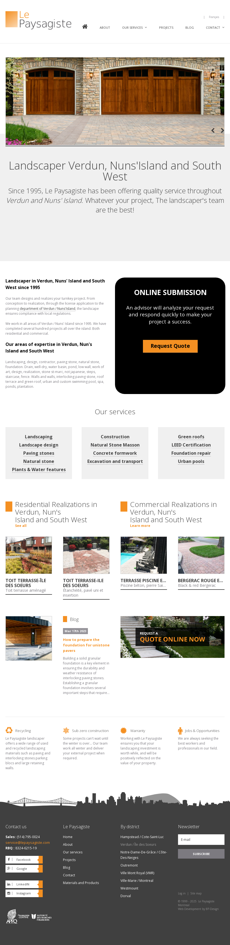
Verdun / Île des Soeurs (138, 844)
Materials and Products (81, 882)
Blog (189, 27)
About (105, 27)
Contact (213, 27)
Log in (182, 893)
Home (85, 27)
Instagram (23, 893)
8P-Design (212, 909)
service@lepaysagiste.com (27, 842)
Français (214, 17)
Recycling (23, 730)
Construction (115, 437)
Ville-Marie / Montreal (136, 880)
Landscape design (38, 445)
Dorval (125, 896)
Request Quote (170, 345)
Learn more (140, 525)
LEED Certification (191, 445)
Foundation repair (191, 453)
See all (21, 525)
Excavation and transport (115, 461)
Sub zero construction (90, 730)
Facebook (23, 860)
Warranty (137, 730)
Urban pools (191, 461)
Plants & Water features (39, 469)
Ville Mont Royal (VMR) (137, 873)
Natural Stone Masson (115, 445)
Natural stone (38, 461)
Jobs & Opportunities (202, 730)
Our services (132, 27)
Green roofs (191, 437)
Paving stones (38, 453)
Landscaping (39, 437)
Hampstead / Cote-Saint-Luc (142, 837)
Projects (166, 27)
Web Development (189, 909)
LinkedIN (22, 884)
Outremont (129, 865)
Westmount (129, 888)
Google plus (16, 870)
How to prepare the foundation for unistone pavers (86, 645)
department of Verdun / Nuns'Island (47, 308)
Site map (196, 893)
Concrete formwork (115, 453)
